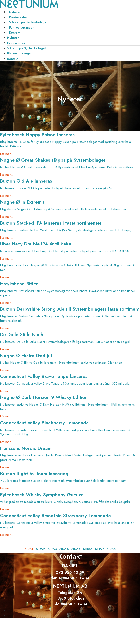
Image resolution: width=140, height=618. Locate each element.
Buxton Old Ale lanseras (26, 181)
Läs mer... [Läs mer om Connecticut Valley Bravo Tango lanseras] (6, 391)
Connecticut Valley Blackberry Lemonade (44, 422)
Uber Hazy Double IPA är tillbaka (35, 244)
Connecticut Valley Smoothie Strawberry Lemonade (55, 515)
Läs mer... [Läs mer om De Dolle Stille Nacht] (6, 349)
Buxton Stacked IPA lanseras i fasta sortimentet (50, 223)
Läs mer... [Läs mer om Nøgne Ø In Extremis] (6, 216)
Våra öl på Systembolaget (28, 22)
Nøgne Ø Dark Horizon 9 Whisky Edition (44, 397)
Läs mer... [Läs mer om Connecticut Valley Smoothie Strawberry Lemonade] (6, 534)
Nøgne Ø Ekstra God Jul (26, 355)
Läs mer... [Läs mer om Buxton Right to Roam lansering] (6, 488)
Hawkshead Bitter (19, 283)
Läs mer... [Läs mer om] (6, 277)
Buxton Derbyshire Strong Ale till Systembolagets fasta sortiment (70, 309)
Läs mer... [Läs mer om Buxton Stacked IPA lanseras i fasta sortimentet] (6, 237)
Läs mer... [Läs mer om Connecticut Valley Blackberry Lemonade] (6, 441)
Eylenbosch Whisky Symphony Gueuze (42, 494)
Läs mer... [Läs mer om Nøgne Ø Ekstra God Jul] (6, 370)
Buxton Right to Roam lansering (34, 473)
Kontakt (14, 32)
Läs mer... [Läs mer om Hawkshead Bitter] (6, 302)
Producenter (18, 17)
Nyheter (15, 12)
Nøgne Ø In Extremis (22, 202)
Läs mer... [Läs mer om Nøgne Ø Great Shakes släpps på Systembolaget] (6, 174)
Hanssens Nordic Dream (26, 448)
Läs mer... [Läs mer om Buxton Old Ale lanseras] (6, 195)
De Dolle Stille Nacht (22, 334)
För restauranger (21, 27)
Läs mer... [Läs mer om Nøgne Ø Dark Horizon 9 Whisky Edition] (6, 416)
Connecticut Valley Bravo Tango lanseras (44, 376)
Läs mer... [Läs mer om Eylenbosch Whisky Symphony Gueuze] (6, 509)
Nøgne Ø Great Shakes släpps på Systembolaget (52, 160)
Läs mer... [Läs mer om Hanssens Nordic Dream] (6, 467)
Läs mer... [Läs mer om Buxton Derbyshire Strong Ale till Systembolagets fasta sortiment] (6, 328)
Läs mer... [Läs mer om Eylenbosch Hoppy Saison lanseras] (6, 153)
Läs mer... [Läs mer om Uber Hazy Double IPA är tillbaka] (6, 258)
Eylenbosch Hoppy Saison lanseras (37, 134)
